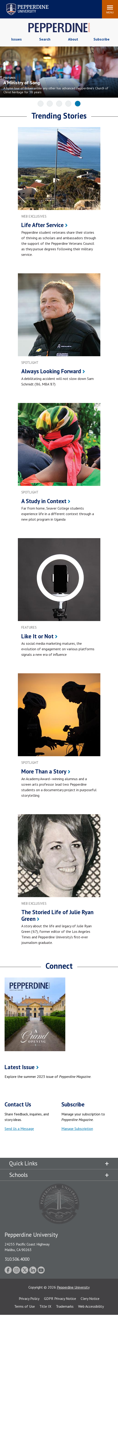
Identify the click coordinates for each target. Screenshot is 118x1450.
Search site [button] (36, 6)
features (29, 627)
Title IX (45, 1306)
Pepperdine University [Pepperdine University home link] (21, 4)
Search (44, 39)
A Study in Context (43, 501)
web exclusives (34, 216)
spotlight (29, 362)
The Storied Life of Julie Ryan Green (57, 915)
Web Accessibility (91, 1306)
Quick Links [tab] (23, 1163)
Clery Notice (90, 1298)
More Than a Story (43, 771)
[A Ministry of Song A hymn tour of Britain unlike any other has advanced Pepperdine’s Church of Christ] (55, 84)
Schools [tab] (18, 1175)
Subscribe (101, 39)
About (73, 39)
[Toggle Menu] (110, 9)
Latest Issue (20, 1067)
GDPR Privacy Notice (60, 1298)
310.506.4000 (17, 1259)
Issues (16, 39)
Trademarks (65, 1306)
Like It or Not (37, 636)
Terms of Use (24, 1306)
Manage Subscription (77, 1128)
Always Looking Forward (51, 371)
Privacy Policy (29, 1298)
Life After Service (42, 225)
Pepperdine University (73, 1287)
